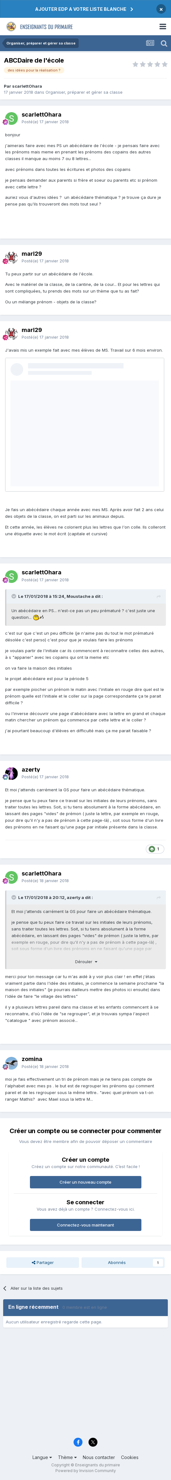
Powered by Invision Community (85, 1470)
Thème (67, 1457)
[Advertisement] (85, 1384)
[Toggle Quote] (14, 596)
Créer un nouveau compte (85, 1182)
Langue (42, 1457)
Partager (43, 1262)
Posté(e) (45, 121)
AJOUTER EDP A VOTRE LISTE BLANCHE (80, 9)
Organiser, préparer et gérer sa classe (84, 92)
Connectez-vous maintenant (85, 1224)
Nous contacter (99, 1457)
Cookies (130, 1457)
